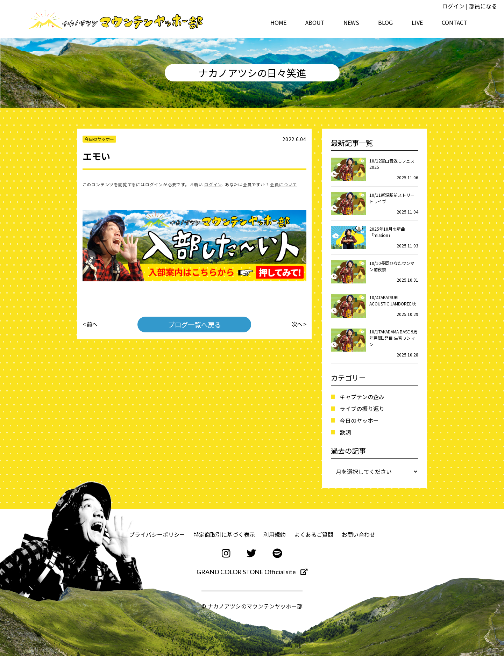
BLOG (385, 22)
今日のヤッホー (359, 420)
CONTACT (454, 22)
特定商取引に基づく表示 (224, 534)
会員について (283, 184)
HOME (278, 22)
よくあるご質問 (313, 534)
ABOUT (315, 22)
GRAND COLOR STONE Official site (252, 572)
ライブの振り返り (362, 408)
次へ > (298, 324)
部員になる (483, 6)
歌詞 (345, 432)
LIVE (417, 22)
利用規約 (274, 534)
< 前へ (90, 324)
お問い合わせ (358, 534)
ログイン (453, 6)
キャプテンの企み (362, 396)
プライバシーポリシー (157, 534)
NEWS (351, 22)
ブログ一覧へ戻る (194, 324)
